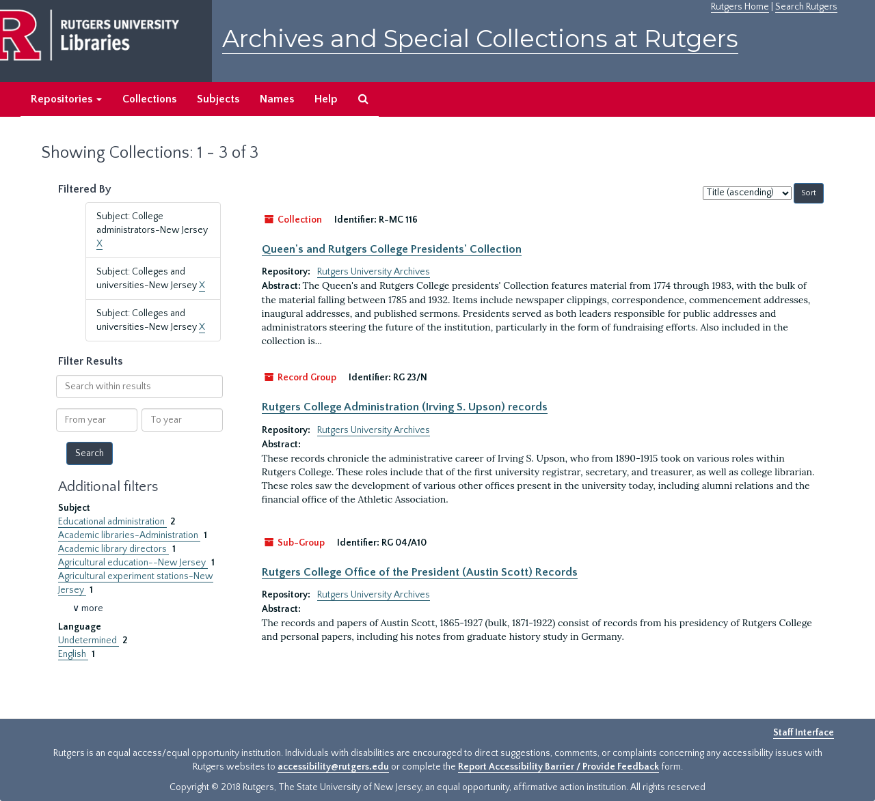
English (73, 654)
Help (326, 99)
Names (277, 99)
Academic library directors (113, 549)
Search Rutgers (806, 6)
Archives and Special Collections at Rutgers (480, 38)
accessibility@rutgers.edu (333, 766)
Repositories (66, 99)
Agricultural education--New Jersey (133, 562)
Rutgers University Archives (373, 271)
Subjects (218, 99)
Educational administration (112, 521)
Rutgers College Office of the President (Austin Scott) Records (420, 572)
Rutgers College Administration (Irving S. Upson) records (405, 407)
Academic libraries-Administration (129, 535)
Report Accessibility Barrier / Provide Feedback (558, 766)
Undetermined (88, 640)
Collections (149, 99)
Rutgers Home (740, 6)
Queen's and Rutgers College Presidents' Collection (392, 249)
